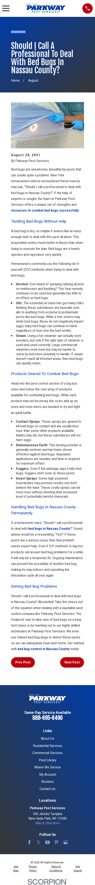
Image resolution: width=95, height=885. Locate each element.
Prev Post (22, 662)
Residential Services (47, 746)
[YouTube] (47, 842)
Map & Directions (47, 823)
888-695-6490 (47, 718)
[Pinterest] (56, 842)
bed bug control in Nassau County (43, 649)
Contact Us (47, 789)
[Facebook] (29, 842)
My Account (47, 775)
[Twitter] (38, 842)
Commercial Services (47, 753)
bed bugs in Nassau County (49, 529)
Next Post (72, 662)
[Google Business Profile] (65, 842)
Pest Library (47, 760)
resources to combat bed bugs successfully (45, 210)
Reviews (47, 782)
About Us (47, 738)
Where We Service (47, 767)
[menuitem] (16, 869)
